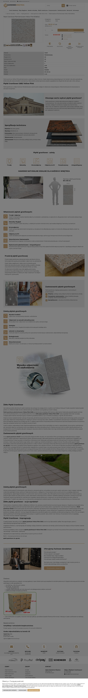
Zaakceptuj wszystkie (33, 690)
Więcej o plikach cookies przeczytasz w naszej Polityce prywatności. (18, 687)
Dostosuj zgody (22, 690)
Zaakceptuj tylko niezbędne (9, 690)
